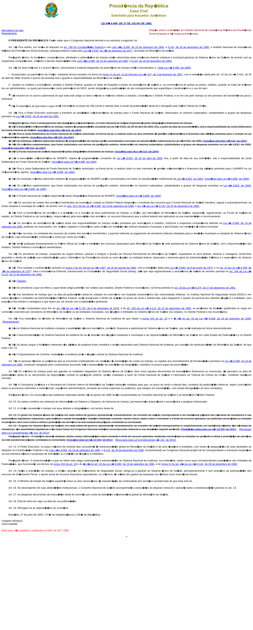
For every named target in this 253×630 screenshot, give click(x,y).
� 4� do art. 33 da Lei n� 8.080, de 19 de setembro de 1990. (212, 318)
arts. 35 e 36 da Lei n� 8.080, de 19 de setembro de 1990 (100, 206)
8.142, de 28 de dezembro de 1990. (151, 61)
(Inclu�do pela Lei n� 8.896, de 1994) (74, 161)
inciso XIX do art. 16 (154, 318)
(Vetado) (21, 281)
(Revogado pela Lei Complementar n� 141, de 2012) (145, 439)
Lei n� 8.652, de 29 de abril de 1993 (139, 158)
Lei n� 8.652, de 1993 (190, 178)
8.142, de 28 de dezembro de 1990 (124, 450)
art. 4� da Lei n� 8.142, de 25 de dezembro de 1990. (168, 206)
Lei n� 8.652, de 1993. (237, 185)
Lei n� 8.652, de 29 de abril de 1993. (37, 116)
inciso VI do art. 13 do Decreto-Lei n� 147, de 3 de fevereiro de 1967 (142, 74)
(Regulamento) (10, 321)
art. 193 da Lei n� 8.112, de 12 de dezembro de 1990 (159, 308)
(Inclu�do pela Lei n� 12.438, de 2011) (90, 439)
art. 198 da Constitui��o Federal (84, 47)
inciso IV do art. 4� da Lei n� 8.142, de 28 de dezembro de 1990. (199, 464)
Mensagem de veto (13, 30)
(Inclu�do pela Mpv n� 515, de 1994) (59, 130)
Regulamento (9, 33)
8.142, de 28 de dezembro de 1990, (189, 47)
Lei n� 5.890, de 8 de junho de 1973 (191, 267)
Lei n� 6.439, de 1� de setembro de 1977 (107, 50)
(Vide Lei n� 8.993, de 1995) (174, 67)
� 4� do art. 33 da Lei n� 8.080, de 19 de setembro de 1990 (118, 464)
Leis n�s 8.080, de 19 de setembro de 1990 (138, 47)
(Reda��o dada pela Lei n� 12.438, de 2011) (208, 429)
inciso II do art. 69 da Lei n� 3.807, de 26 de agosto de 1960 (101, 267)
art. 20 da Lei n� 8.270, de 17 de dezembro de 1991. (205, 287)
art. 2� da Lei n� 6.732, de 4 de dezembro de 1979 (88, 308)
